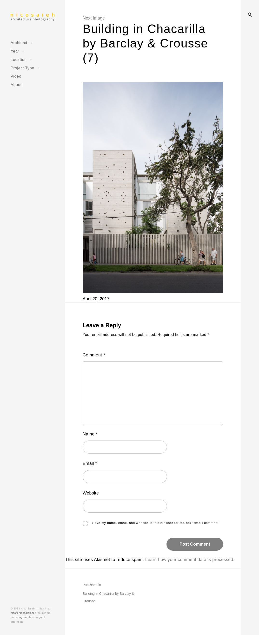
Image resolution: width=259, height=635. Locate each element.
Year (15, 51)
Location (19, 59)
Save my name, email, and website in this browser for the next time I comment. (156, 523)
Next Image (94, 18)
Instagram (21, 617)
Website (91, 493)
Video (16, 76)
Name (90, 434)
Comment (94, 355)
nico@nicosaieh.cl (22, 612)
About (16, 84)
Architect (19, 42)
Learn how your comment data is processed (189, 559)
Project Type (22, 68)
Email (90, 463)
